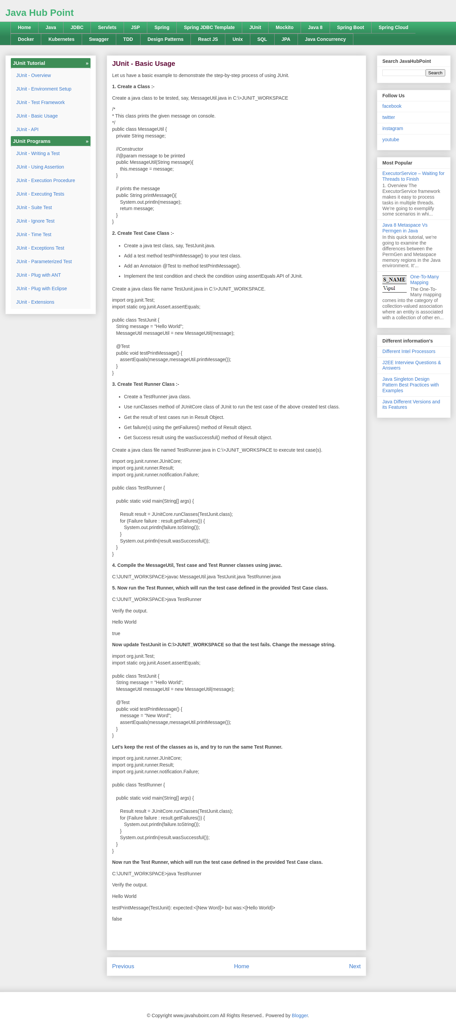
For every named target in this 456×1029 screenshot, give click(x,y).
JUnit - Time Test (33, 234)
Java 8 (315, 27)
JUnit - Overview (33, 75)
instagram (392, 128)
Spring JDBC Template (209, 27)
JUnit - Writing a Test (38, 153)
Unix (237, 39)
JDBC (77, 27)
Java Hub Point (39, 12)
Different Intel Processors (408, 351)
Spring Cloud (393, 27)
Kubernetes (61, 39)
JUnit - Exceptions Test (40, 248)
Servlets (107, 27)
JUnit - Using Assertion (40, 167)
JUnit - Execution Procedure (45, 180)
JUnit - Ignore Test (35, 221)
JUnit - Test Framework (40, 102)
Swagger (99, 39)
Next (355, 966)
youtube (390, 139)
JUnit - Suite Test (34, 207)
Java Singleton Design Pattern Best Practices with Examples (410, 384)
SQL (262, 39)
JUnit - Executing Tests (40, 194)
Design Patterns (166, 39)
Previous (123, 966)
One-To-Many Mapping (424, 279)
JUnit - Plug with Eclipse (41, 288)
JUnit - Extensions (35, 302)
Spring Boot (350, 27)
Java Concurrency (325, 39)
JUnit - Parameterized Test (44, 261)
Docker (26, 39)
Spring (161, 27)
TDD (128, 39)
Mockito (285, 27)
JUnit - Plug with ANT (38, 275)
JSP (135, 27)
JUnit (255, 27)
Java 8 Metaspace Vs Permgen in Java (405, 227)
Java (51, 27)
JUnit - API (27, 129)
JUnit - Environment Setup (43, 89)
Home (24, 27)
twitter (388, 117)
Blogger (300, 1015)
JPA (286, 39)
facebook (392, 106)
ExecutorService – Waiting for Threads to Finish (413, 176)
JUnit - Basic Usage (37, 116)
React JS (208, 39)
